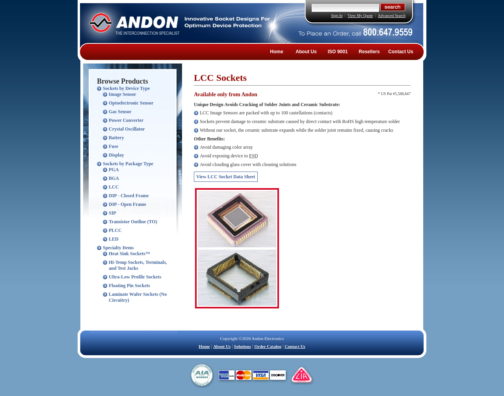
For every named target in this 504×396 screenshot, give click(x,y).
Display (116, 155)
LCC (114, 187)
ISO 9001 (338, 51)
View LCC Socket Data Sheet (225, 176)
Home (276, 51)
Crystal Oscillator (127, 129)
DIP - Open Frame (127, 204)
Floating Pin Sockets (129, 285)
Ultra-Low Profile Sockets (135, 277)
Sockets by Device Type (126, 88)
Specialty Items (118, 247)
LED (114, 239)
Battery (116, 137)
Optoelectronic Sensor (131, 103)
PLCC (115, 230)
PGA (114, 169)
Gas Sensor (120, 111)
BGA (114, 178)
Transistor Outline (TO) (133, 221)
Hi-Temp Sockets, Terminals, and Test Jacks (138, 265)
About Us (306, 51)
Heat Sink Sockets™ (129, 253)
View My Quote (360, 15)
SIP (112, 213)
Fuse (113, 146)
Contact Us (400, 51)
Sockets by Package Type (128, 163)
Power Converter (126, 120)
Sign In (336, 15)
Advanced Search (391, 15)
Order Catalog (267, 346)
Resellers (369, 51)
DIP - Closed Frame (129, 195)
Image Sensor (122, 94)
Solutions (242, 346)
